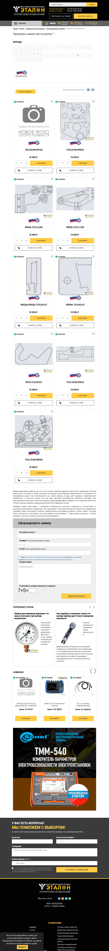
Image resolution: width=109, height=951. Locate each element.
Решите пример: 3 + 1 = (21, 858)
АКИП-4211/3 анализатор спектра (54, 703)
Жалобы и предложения (66, 943)
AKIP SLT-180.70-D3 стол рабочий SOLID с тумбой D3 (26, 703)
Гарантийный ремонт (65, 935)
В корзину (41, 163)
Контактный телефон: (65, 836)
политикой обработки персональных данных (55, 558)
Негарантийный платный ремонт (67, 939)
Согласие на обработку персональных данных (66, 947)
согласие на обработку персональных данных (44, 556)
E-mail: (32, 547)
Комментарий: (25, 561)
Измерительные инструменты (35, 28)
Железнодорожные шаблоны (55, 28)
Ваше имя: (16, 836)
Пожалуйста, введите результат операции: (37, 585)
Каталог (21, 28)
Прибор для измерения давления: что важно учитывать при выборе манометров (31, 614)
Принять (22, 947)
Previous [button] (91, 669)
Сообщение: (17, 845)
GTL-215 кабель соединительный (83, 703)
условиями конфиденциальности (30, 868)
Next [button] (94, 669)
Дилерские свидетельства (67, 929)
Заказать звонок (85, 16)
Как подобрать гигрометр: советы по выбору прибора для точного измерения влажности (74, 614)
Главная (15, 28)
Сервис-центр (34, 932)
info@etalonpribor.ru (57, 9)
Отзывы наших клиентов (67, 926)
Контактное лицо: (27, 531)
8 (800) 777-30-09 (56, 11)
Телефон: (34, 539)
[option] (33, 637)
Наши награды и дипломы (67, 932)
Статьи (32, 929)
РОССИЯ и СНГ (21, 76)
